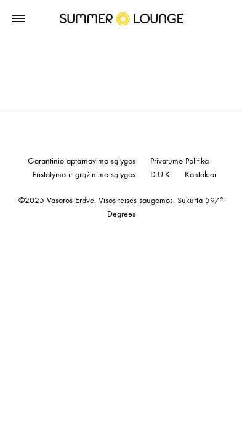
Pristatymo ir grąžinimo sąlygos (84, 175)
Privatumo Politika (179, 161)
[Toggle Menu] (18, 19)
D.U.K (160, 175)
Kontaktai (200, 175)
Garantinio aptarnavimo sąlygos (81, 161)
